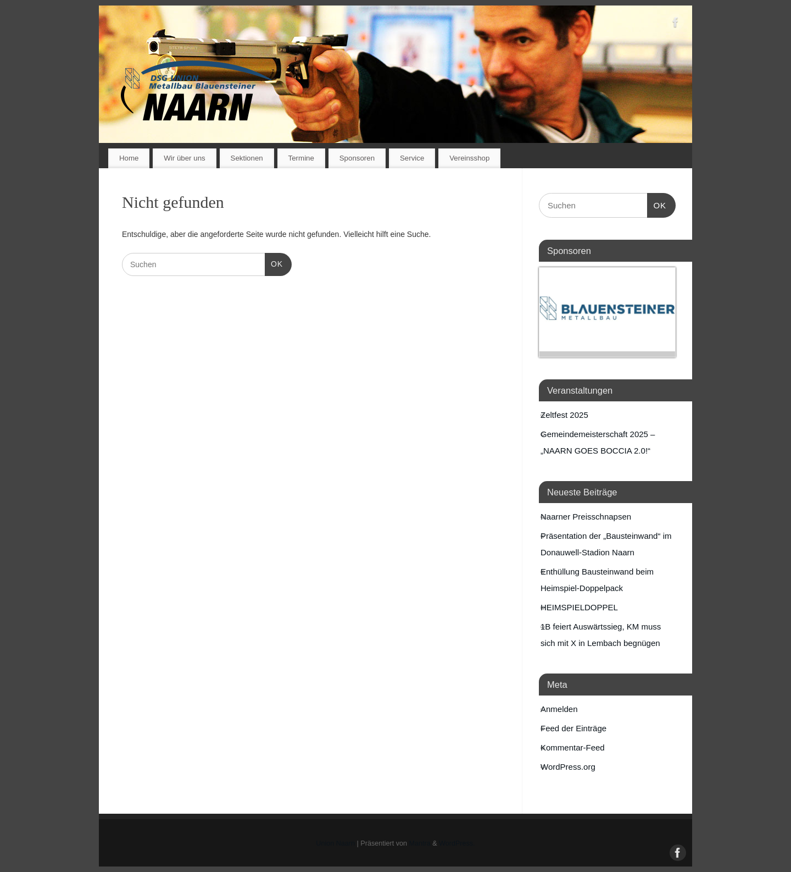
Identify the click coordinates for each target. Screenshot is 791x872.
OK (274, 262)
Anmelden (559, 709)
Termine (301, 158)
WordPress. (457, 843)
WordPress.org (568, 766)
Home (128, 158)
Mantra (420, 843)
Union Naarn (335, 843)
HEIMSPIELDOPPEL (579, 607)
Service (412, 158)
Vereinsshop (469, 158)
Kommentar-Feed (573, 747)
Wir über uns (184, 158)
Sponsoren (357, 158)
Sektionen (247, 158)
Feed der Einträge (573, 728)
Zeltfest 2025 (564, 415)
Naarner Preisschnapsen (586, 516)
